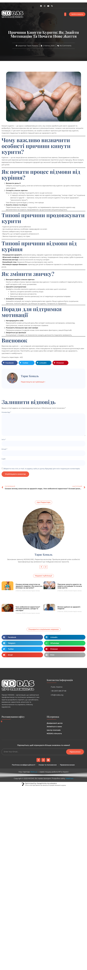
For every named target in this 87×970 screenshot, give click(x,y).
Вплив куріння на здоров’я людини (68, 608)
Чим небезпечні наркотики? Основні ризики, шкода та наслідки (28, 608)
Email (4, 449)
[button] (52, 6)
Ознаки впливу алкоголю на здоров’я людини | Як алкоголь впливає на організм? (29, 586)
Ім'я (4, 439)
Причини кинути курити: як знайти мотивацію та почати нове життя (69, 586)
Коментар (6, 412)
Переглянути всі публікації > (33, 382)
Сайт (4, 459)
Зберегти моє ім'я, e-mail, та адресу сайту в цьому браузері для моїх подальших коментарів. (41, 469)
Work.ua (33, 772)
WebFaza (69, 778)
